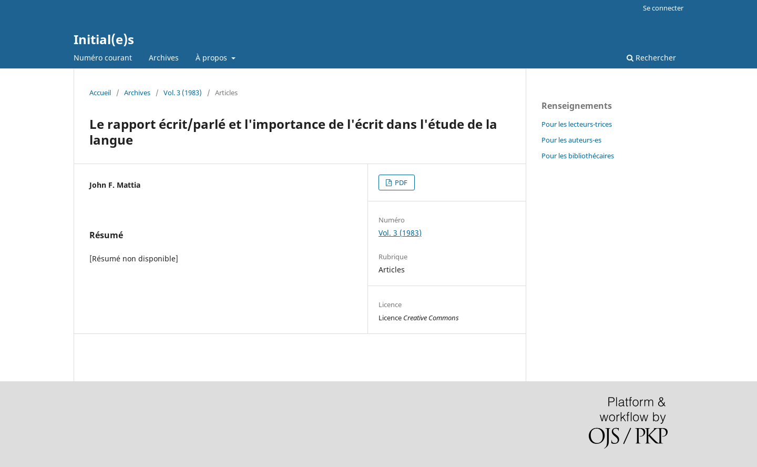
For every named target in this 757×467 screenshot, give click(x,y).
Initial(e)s (104, 39)
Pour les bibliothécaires (577, 155)
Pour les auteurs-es (571, 140)
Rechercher (651, 58)
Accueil (100, 92)
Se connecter (663, 8)
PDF (400, 182)
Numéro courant (103, 58)
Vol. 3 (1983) (182, 92)
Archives (164, 58)
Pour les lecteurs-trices (576, 124)
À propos (212, 58)
